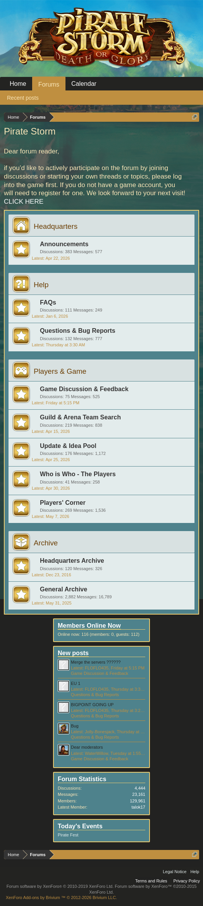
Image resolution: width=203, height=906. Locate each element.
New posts (73, 653)
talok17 (138, 807)
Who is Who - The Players (78, 474)
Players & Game (60, 371)
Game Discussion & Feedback (84, 389)
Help (41, 285)
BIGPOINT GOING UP (92, 704)
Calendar (83, 83)
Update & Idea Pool (68, 446)
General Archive (63, 589)
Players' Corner (63, 502)
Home (18, 83)
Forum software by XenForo (60, 886)
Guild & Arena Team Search (80, 417)
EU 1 (75, 683)
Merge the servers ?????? (95, 662)
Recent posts (23, 98)
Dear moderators (87, 747)
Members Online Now (89, 625)
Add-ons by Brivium (61, 897)
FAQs (48, 302)
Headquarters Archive (72, 560)
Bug (75, 726)
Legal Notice (174, 871)
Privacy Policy (187, 881)
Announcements (64, 244)
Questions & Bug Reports (77, 330)
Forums (48, 84)
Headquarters (55, 226)
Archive (46, 543)
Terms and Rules (151, 881)
